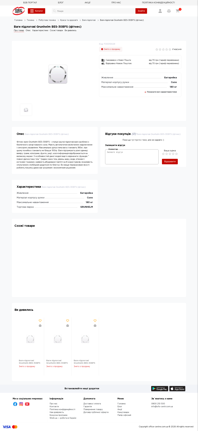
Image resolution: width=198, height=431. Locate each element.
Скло (174, 82)
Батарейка (170, 78)
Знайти (141, 11)
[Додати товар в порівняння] (40, 325)
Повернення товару (93, 409)
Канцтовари (123, 412)
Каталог (36, 11)
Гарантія (87, 406)
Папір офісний (124, 415)
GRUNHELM (86, 207)
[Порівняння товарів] (169, 11)
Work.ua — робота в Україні (63, 418)
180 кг (173, 87)
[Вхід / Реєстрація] (160, 11)
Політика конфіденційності (62, 409)
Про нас (53, 404)
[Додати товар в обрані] (40, 320)
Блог (119, 406)
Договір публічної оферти (96, 412)
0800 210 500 (158, 404)
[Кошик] (177, 11)
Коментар (113, 149)
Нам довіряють (57, 412)
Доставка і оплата (92, 404)
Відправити (170, 161)
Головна (121, 404)
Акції (119, 409)
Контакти (54, 406)
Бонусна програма (58, 415)
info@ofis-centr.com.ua (162, 406)
